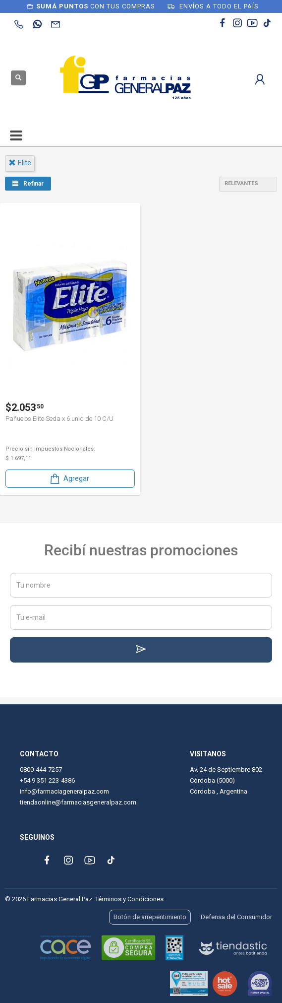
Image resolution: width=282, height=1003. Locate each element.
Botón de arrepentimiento (149, 917)
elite (19, 162)
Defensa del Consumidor (236, 917)
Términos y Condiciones (129, 899)
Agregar (69, 478)
